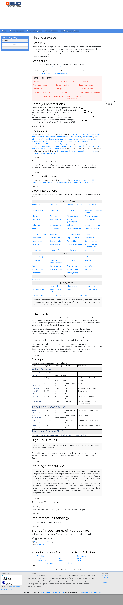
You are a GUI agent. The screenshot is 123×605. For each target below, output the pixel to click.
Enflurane (36, 231)
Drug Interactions (86, 86)
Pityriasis (35, 148)
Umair (79, 565)
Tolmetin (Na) (37, 271)
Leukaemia (59, 143)
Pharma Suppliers (34, 31)
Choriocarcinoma (62, 138)
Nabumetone (55, 231)
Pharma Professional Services (53, 596)
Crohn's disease (63, 152)
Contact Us (104, 586)
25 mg (44, 546)
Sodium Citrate (55, 240)
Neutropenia (76, 182)
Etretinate (71, 262)
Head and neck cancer (88, 140)
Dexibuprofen (55, 252)
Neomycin (71, 292)
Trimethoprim (72, 271)
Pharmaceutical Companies (108, 583)
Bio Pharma (81, 560)
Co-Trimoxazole (91, 207)
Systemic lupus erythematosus (44, 155)
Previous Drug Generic (60, 573)
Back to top (35, 158)
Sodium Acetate (38, 282)
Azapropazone (55, 227)
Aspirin (34, 268)
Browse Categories (16, 31)
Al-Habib (40, 560)
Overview (36, 82)
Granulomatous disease (68, 140)
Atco (58, 560)
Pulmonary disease (86, 184)
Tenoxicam (36, 240)
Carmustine (54, 207)
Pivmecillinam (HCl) (75, 231)
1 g (35, 546)
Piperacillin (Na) (56, 271)
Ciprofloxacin (84, 297)
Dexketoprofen (56, 243)
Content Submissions (106, 584)
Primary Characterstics (65, 82)
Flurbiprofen (72, 268)
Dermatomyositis (76, 152)
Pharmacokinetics (40, 86)
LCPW (59, 562)
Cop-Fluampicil (73, 240)
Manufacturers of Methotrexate (74, 98)
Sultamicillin (89, 252)
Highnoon (41, 562)
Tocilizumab (72, 252)
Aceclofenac (37, 243)
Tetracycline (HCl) (74, 275)
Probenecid (36, 275)
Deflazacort (89, 240)
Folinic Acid (71, 212)
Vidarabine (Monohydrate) (73, 223)
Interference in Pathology (89, 93)
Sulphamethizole (92, 243)
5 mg (39, 546)
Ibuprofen (89, 268)
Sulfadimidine (55, 236)
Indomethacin (55, 259)
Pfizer (79, 562)
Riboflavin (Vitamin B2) (92, 232)
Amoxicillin (89, 262)
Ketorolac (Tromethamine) (56, 263)
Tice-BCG (88, 236)
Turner (60, 565)
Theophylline (55, 288)
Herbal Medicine (51, 31)
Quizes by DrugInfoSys (91, 596)
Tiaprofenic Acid (73, 236)
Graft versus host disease (49, 140)
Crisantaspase (90, 221)
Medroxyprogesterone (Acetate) (93, 213)
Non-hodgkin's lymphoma (64, 145)
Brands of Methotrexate (53, 97)
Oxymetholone (61, 297)
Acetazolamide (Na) (92, 227)
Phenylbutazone (91, 218)
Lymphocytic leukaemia (74, 143)
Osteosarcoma (80, 145)
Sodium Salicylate (92, 259)
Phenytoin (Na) (73, 288)
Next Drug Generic (75, 573)
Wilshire (70, 567)
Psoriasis (54, 148)
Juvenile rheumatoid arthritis (43, 143)
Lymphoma (88, 143)
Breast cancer (49, 138)
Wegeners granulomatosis (53, 150)
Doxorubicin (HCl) (39, 212)
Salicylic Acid (37, 221)
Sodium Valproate (39, 236)
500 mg (56, 546)
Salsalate (35, 246)
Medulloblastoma (39, 145)
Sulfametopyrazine (74, 246)
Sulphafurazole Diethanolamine (91, 248)
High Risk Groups (86, 90)
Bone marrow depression (68, 184)
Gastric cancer (87, 138)
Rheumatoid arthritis (66, 148)
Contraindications (62, 86)
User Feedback (104, 579)
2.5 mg (44, 548)
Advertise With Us (105, 581)
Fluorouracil (54, 212)
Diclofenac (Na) (56, 268)
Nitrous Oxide (72, 218)
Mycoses (49, 145)
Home (3, 31)
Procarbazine (90, 288)
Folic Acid (53, 218)
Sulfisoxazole (37, 227)
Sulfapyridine (55, 246)
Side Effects (37, 90)
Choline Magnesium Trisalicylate (75, 208)
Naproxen (89, 271)
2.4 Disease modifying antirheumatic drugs (56, 68)
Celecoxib (71, 227)
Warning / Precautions (41, 93)
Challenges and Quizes (70, 31)
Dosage (59, 90)
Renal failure (53, 184)
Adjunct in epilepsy (80, 136)
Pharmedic (41, 565)
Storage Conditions (63, 93)
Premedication (44, 148)
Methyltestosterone (93, 292)
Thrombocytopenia (39, 184)
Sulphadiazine (55, 221)
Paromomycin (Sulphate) (55, 293)
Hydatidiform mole (90, 152)
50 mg (49, 546)
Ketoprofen (71, 259)
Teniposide (71, 243)
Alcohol (35, 218)
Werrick (50, 567)
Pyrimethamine (38, 292)
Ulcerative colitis (88, 182)
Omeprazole (37, 288)
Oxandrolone (37, 297)
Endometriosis (75, 138)
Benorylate (36, 207)
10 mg (38, 548)
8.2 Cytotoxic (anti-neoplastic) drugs (53, 74)
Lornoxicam (36, 252)
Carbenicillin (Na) (38, 259)
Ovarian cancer (93, 145)
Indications (83, 82)
